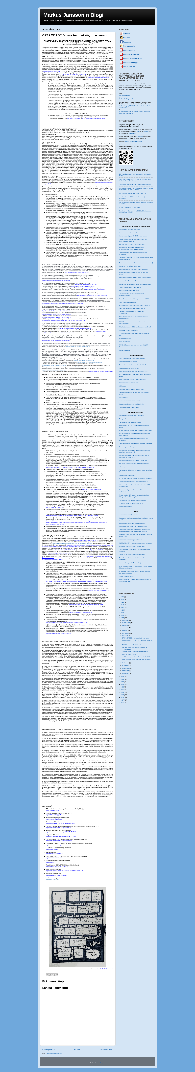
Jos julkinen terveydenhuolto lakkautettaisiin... (132, 523)
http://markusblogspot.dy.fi (126, 99)
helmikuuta (125, 670)
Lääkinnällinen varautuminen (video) (129, 229)
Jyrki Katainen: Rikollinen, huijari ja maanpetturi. (133, 193)
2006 (122, 702)
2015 (122, 679)
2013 (122, 684)
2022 (122, 604)
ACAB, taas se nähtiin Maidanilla (132, 645)
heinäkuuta (125, 633)
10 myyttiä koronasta (125, 338)
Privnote (140, 136)
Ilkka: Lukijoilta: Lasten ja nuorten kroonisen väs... (137, 659)
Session (121, 145)
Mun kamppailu (129, 46)
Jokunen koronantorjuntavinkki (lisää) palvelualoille (134, 269)
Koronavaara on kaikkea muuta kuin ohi (130, 266)
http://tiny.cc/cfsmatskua (52, 879)
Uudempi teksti (48, 1049)
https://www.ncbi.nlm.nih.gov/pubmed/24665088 (54, 370)
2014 (122, 682)
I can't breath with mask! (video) (128, 281)
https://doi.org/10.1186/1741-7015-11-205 (83, 360)
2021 (122, 607)
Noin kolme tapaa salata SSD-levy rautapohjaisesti (134, 463)
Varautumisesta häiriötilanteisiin (128, 361)
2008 (122, 697)
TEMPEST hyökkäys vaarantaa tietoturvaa (131, 415)
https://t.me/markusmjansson (133, 141)
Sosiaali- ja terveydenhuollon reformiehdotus (132, 546)
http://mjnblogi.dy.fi (124, 95)
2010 (122, 692)
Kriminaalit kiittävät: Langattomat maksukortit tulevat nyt (135, 443)
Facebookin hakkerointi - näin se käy (129, 207)
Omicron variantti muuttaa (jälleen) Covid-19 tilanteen (134, 305)
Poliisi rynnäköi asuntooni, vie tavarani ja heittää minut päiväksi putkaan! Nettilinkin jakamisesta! (135, 180)
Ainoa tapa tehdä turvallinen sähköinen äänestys (133, 481)
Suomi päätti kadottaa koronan (128, 302)
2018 (122, 615)
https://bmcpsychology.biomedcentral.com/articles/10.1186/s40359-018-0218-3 (72, 543)
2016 (122, 676)
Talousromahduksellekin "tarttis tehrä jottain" (132, 244)
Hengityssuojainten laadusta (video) (129, 290)
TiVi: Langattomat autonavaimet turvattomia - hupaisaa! (135, 478)
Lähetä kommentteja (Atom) (54, 1053)
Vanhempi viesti (106, 1049)
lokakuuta (125, 625)
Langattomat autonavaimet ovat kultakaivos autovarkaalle (136, 430)
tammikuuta (126, 673)
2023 (122, 602)
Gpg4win (146, 131)
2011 (122, 689)
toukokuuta (125, 663)
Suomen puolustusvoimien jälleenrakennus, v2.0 (133, 371)
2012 (122, 687)
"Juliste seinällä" (123, 397)
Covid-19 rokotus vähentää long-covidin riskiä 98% (134, 299)
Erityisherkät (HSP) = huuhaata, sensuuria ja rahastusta (135, 543)
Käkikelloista (122, 386)
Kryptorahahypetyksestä (129, 654)
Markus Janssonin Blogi (73, 15)
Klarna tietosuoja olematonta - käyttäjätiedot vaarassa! (135, 184)
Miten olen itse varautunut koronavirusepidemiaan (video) (136, 263)
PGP (138, 131)
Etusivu (77, 1049)
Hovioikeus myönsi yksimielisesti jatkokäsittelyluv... (137, 657)
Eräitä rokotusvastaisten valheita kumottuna (132, 308)
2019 (122, 612)
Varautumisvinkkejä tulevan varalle (129, 383)
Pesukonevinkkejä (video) (126, 576)
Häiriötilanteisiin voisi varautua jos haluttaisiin (132, 379)
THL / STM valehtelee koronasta (128, 330)
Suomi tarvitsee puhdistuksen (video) (130, 563)
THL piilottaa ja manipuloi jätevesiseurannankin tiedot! (135, 327)
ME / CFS (126, 38)
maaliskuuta (126, 668)
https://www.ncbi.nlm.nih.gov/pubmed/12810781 (87, 367)
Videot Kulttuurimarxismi (132, 58)
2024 (122, 599)
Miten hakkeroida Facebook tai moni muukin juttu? (134, 460)
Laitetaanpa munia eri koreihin (128, 467)
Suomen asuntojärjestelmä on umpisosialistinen (133, 526)
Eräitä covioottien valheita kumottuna (130, 287)
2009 (122, 695)
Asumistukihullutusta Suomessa (128, 515)
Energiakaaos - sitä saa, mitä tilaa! (129, 407)
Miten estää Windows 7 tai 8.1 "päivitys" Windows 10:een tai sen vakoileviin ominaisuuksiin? (136, 188)
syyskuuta (125, 628)
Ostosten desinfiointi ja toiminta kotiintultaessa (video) (135, 277)
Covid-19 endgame (124, 341)
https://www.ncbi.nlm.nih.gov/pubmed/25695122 (78, 346)
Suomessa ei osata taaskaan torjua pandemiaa (133, 233)
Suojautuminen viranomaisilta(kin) (129, 368)
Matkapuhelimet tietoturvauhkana (128, 419)
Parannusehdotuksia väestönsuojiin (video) (131, 389)
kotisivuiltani (132, 133)
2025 (122, 597)
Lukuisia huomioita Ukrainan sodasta (130, 401)
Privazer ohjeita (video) (125, 506)
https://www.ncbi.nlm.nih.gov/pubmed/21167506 (54, 365)
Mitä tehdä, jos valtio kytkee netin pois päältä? (132, 365)
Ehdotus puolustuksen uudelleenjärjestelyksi (132, 358)
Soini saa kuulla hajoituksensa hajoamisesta (135, 651)
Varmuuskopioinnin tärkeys (127, 447)
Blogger (102, 1063)
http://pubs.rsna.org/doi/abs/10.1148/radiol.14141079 (90, 362)
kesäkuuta (125, 636)
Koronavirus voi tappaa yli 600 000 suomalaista (133, 236)
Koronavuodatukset (124, 350)
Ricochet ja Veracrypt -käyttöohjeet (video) (131, 503)
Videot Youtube (129, 67)
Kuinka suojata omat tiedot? (127, 475)
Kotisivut (126, 34)
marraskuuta (126, 622)
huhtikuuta (125, 665)
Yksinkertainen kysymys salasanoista (130, 422)
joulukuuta (125, 620)
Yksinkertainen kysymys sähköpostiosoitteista (132, 500)
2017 (122, 618)
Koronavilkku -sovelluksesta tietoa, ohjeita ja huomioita (135, 284)
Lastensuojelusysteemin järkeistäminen (130, 540)
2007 (122, 700)
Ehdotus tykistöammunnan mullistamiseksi (131, 404)
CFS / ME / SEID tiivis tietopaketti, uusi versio (135, 638)
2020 (122, 610)
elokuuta (125, 630)
